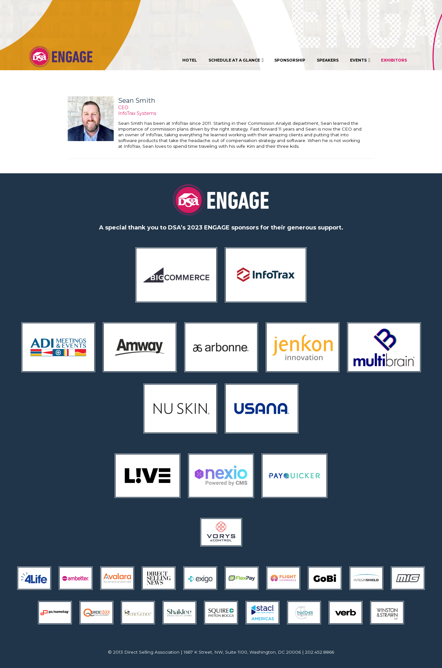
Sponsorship (289, 60)
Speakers (328, 60)
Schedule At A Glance (237, 60)
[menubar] (295, 60)
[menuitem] (190, 60)
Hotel (189, 60)
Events (361, 60)
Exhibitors (394, 60)
